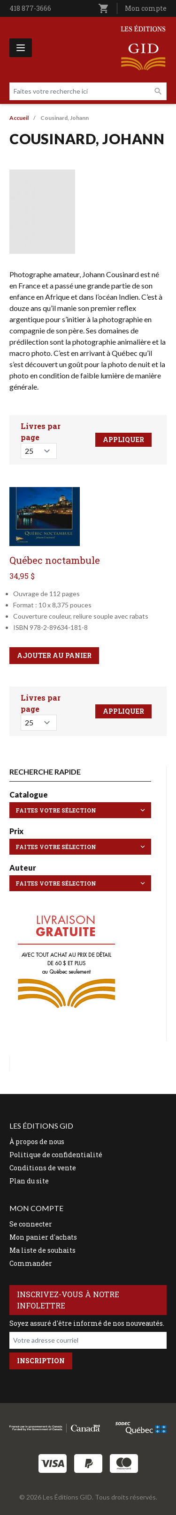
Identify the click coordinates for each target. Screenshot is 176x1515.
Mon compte (146, 8)
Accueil (19, 117)
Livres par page (41, 431)
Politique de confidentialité (55, 1154)
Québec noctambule (54, 560)
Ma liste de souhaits (42, 1250)
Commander (30, 1263)
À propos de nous (36, 1141)
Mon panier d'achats (43, 1237)
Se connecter (30, 1223)
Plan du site (29, 1180)
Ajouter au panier (54, 655)
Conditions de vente (42, 1167)
